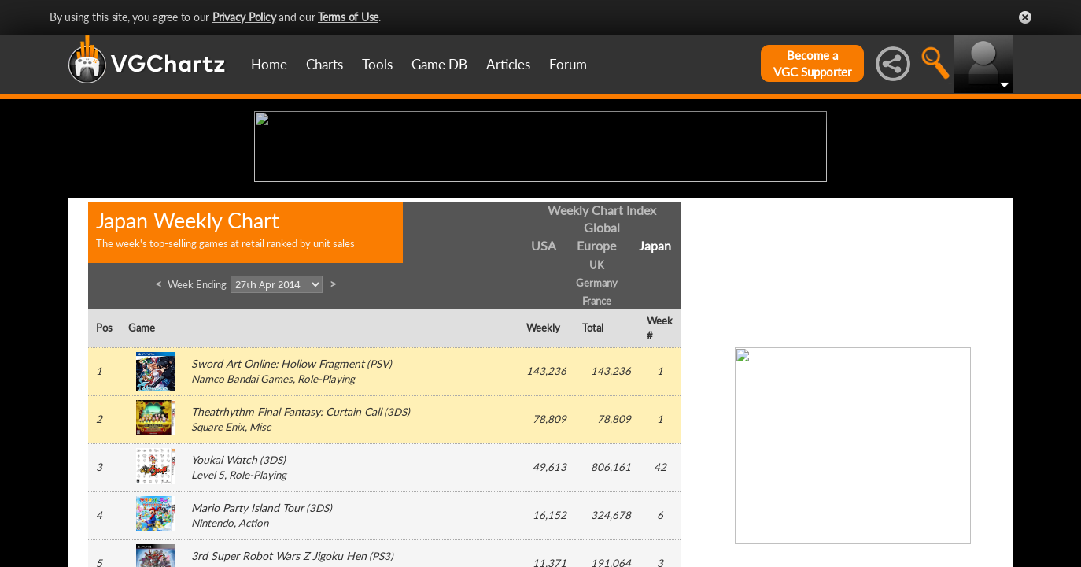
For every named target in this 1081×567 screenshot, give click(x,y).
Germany (597, 404)
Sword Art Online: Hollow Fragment (277, 486)
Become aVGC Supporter (812, 63)
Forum (568, 64)
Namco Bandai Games (242, 501)
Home (269, 64)
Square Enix (218, 549)
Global (602, 350)
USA (543, 368)
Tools (377, 64)
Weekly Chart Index (602, 331)
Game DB (439, 64)
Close (1025, 17)
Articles (508, 64)
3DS (397, 534)
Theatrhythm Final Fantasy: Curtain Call (286, 534)
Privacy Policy (244, 17)
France (596, 423)
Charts (324, 64)
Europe (596, 368)
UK (596, 387)
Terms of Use (348, 17)
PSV (379, 486)
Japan (655, 368)
